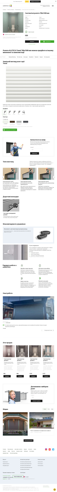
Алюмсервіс (8, 322)
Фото (49, 409)
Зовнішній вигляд (12, 57)
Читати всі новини (28, 440)
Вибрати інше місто (35, 1)
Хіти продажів (47, 57)
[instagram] (46, 449)
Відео (52, 409)
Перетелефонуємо (18, 476)
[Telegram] (53, 449)
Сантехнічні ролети (46, 359)
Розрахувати (47, 41)
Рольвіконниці (18, 9)
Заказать (7, 376)
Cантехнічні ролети (7, 359)
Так (27, 1)
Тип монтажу (19, 57)
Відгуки (41, 57)
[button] (54, 177)
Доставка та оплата (32, 44)
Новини (45, 409)
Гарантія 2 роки (31, 31)
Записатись (34, 153)
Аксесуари (25, 57)
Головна (4, 9)
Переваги (36, 57)
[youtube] (50, 449)
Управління (31, 57)
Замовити (32, 41)
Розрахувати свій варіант (10, 129)
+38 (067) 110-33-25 (46, 6)
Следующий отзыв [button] (48, 330)
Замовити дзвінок (36, 400)
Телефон (31, 147)
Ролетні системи (10, 9)
